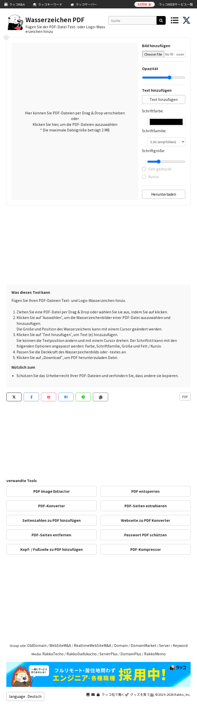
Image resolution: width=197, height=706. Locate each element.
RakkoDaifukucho (81, 653)
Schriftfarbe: (152, 110)
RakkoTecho (53, 653)
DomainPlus (130, 653)
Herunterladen (163, 194)
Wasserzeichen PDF (55, 19)
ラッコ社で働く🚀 (115, 694)
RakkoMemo (155, 653)
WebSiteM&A (60, 645)
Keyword (180, 645)
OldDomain (37, 645)
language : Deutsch (25, 696)
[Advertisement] (98, 246)
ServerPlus (109, 653)
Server (164, 645)
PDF (185, 396)
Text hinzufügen (164, 99)
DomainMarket (143, 645)
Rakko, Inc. (182, 694)
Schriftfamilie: (154, 130)
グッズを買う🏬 (142, 694)
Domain (121, 645)
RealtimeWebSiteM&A (92, 645)
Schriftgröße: (153, 150)
